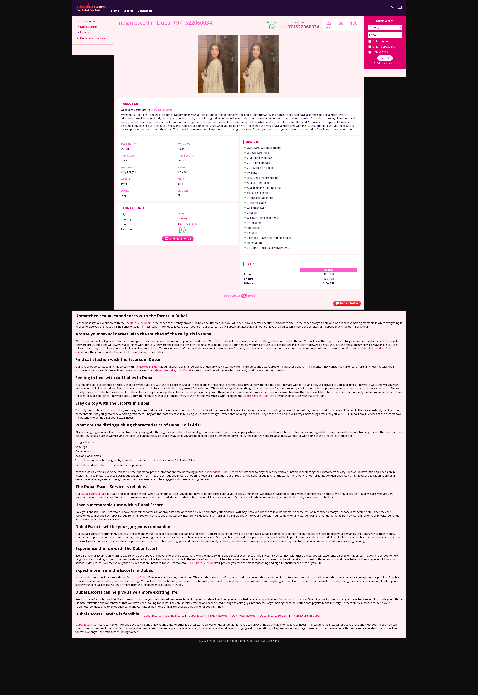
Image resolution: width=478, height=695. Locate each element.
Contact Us (145, 7)
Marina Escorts (174, 614)
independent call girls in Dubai (172, 369)
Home (115, 7)
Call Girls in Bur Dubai (202, 561)
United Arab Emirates (93, 37)
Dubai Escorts (88, 25)
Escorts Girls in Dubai (255, 394)
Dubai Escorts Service (273, 614)
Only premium (379, 40)
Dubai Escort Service (93, 492)
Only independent (381, 45)
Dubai (158, 108)
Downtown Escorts (243, 614)
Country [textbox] (374, 26)
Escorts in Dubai (149, 365)
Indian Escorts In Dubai (305, 614)
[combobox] (385, 26)
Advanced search (385, 62)
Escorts (128, 7)
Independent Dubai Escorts (221, 470)
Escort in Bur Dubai (137, 321)
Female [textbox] (373, 33)
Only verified (378, 50)
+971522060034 (299, 25)
